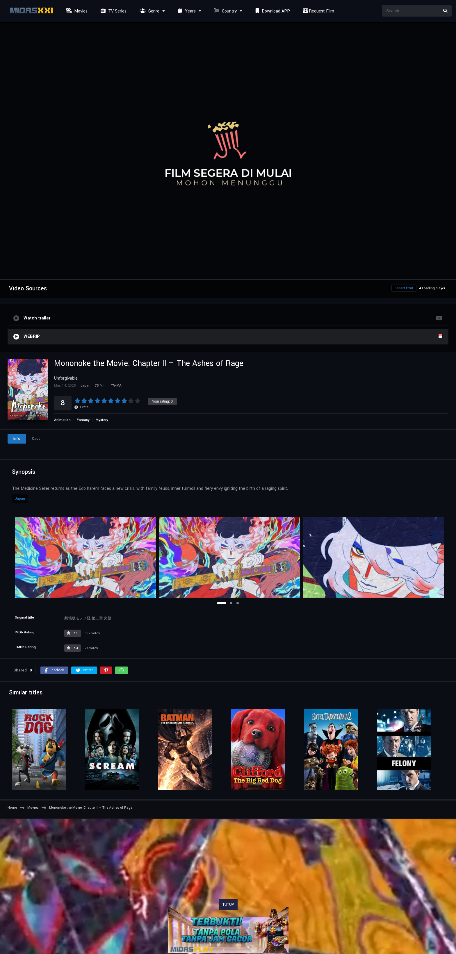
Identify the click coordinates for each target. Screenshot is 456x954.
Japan (20, 498)
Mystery (102, 420)
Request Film (318, 11)
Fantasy (83, 420)
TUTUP (228, 904)
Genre (148, 11)
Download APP (272, 11)
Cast (36, 438)
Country (225, 11)
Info (16, 438)
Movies (76, 11)
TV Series (113, 11)
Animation (62, 420)
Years (186, 11)
